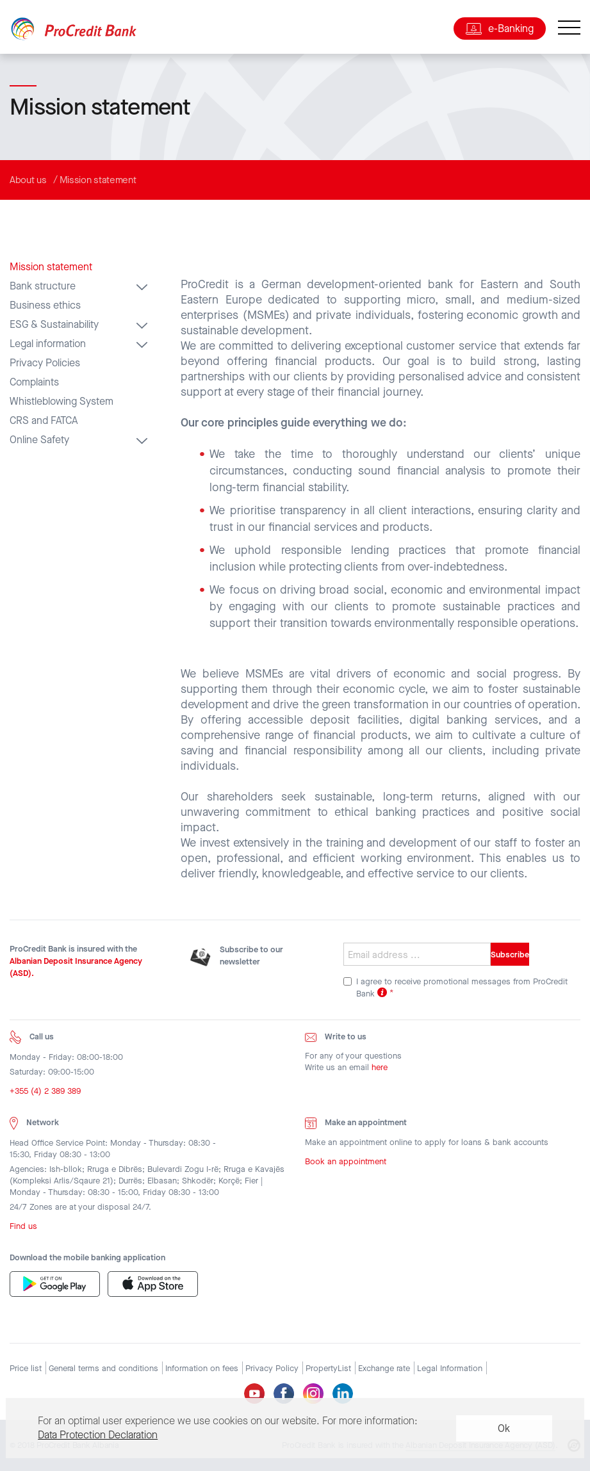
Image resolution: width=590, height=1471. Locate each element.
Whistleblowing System (61, 401)
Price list (26, 1368)
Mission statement (98, 180)
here (380, 1070)
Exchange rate (384, 1368)
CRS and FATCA (44, 420)
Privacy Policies (45, 363)
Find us (23, 1228)
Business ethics (45, 305)
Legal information (48, 343)
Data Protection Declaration (98, 1435)
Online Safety (39, 440)
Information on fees (201, 1368)
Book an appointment (345, 1163)
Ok (504, 1428)
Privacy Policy (272, 1368)
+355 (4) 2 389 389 (45, 1094)
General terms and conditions (103, 1368)
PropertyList (328, 1368)
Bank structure (43, 286)
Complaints (34, 382)
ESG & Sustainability (54, 324)
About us (28, 180)
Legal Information (449, 1368)
